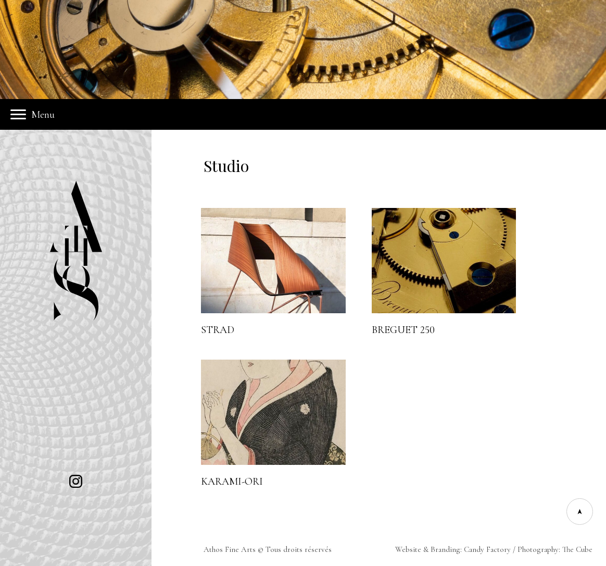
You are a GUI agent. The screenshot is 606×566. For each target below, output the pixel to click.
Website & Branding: (429, 549)
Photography (538, 549)
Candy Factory (487, 549)
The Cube (577, 549)
